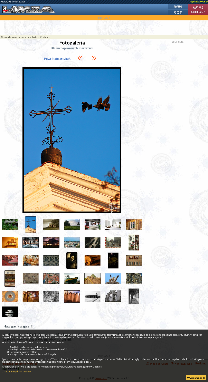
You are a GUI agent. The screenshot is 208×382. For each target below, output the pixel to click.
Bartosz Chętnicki (40, 37)
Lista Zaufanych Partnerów (16, 371)
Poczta (177, 12)
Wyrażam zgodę (196, 377)
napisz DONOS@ (199, 1)
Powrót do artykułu (57, 58)
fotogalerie (24, 37)
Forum (178, 6)
